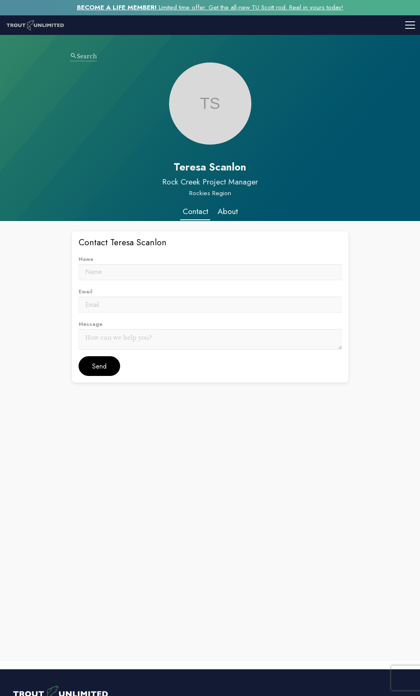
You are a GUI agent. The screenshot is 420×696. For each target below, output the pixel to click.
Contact (195, 211)
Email (86, 291)
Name (86, 259)
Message (90, 324)
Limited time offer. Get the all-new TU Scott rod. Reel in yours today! (210, 7)
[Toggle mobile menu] (245, 25)
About (228, 211)
